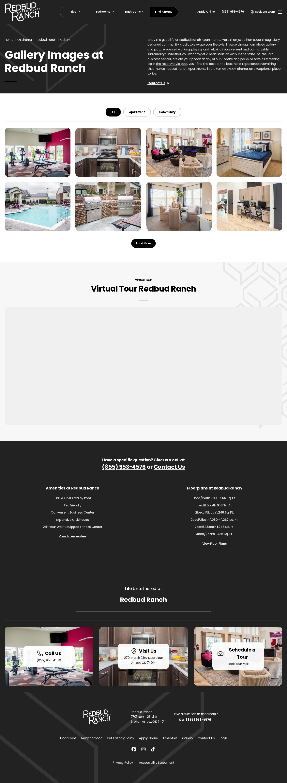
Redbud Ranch (46, 40)
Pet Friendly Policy (120, 738)
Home (9, 40)
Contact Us (158, 83)
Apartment (137, 112)
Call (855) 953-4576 (195, 719)
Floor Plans (68, 738)
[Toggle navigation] (280, 12)
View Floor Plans (214, 543)
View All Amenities (72, 536)
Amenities (170, 738)
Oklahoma (24, 40)
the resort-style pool (171, 64)
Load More (143, 243)
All (113, 112)
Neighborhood (91, 738)
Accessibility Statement (156, 762)
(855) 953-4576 (124, 467)
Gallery (187, 738)
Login (223, 738)
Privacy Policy (123, 762)
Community (167, 112)
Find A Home (163, 12)
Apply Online (206, 12)
